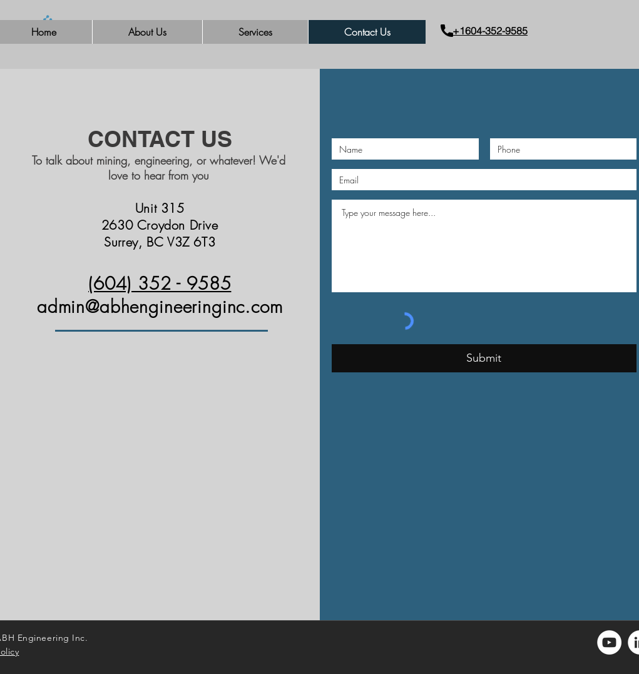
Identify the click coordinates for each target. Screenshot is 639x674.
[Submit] (484, 358)
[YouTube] (609, 642)
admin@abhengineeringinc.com (160, 306)
